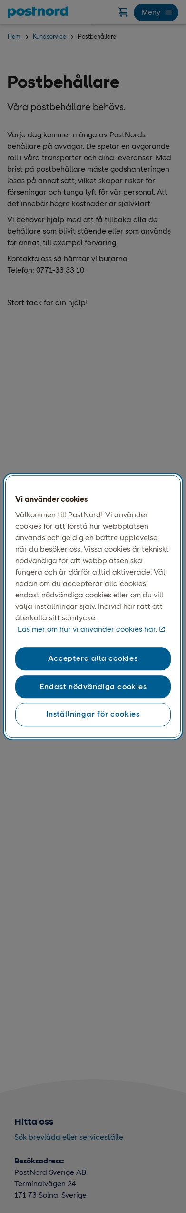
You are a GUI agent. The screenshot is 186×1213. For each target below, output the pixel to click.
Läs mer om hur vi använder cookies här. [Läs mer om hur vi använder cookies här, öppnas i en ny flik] (87, 629)
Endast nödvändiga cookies (93, 686)
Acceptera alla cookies (93, 658)
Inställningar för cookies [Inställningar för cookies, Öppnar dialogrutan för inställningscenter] (93, 714)
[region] (93, 606)
